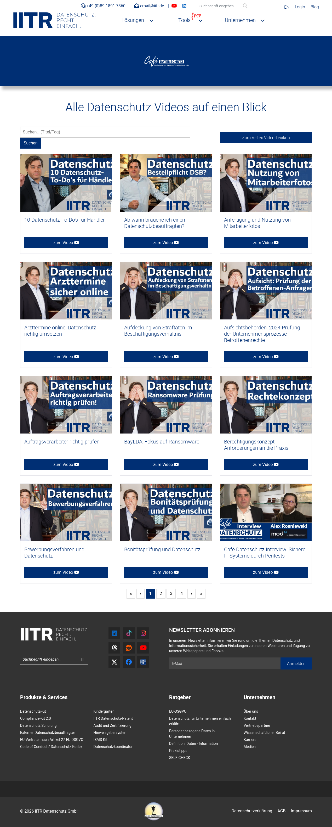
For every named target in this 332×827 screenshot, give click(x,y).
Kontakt (250, 718)
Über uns (251, 711)
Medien (250, 747)
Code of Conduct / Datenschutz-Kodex (51, 747)
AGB (281, 810)
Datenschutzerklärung (252, 810)
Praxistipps (178, 751)
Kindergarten (104, 711)
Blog (315, 7)
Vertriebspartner (257, 725)
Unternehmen (240, 20)
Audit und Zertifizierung (112, 725)
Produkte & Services (43, 698)
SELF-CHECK (179, 758)
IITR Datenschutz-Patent (113, 718)
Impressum (301, 810)
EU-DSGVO (177, 711)
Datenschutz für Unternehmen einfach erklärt (200, 721)
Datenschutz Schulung (38, 725)
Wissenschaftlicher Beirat (264, 732)
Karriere (250, 740)
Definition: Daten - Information (193, 743)
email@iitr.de (149, 6)
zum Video (66, 242)
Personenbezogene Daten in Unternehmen (192, 734)
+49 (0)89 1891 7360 (103, 6)
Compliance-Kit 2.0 (35, 718)
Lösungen (133, 20)
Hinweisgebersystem (111, 732)
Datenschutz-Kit (33, 711)
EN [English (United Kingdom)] (286, 7)
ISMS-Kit (100, 740)
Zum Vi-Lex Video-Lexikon (266, 137)
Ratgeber (180, 698)
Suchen (248, 7)
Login (300, 7)
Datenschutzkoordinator (113, 747)
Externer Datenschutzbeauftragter (47, 732)
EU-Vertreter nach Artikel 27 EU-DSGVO (51, 740)
